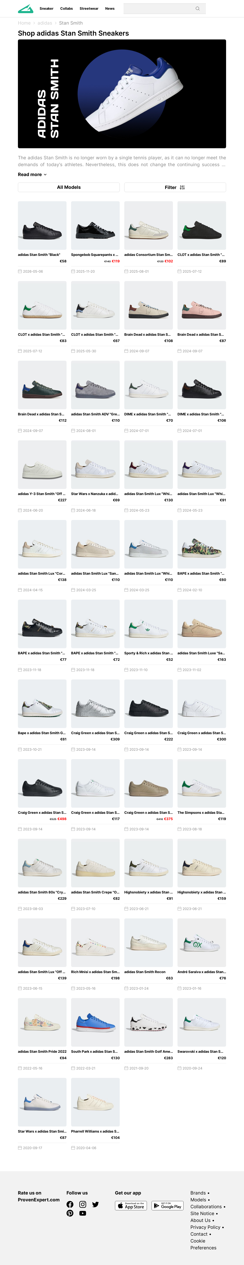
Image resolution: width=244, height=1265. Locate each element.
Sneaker (46, 8)
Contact (199, 1234)
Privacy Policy (205, 1227)
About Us (200, 1220)
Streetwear (89, 8)
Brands (198, 1193)
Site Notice (202, 1213)
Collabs (66, 8)
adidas (45, 23)
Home (24, 23)
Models (198, 1200)
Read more (33, 174)
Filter (175, 187)
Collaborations (206, 1206)
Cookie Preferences (203, 1244)
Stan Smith (71, 23)
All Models (69, 187)
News (110, 8)
